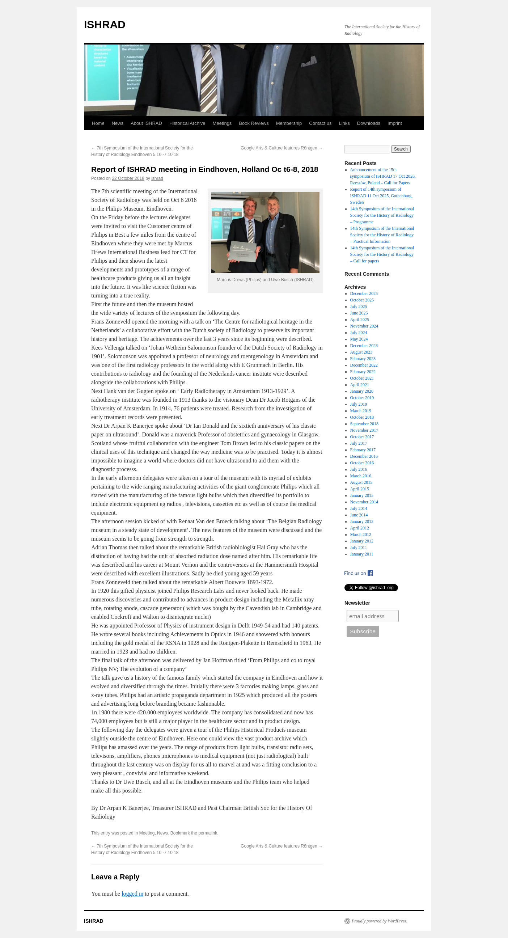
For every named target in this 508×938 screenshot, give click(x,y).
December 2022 (364, 365)
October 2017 (362, 436)
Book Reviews (253, 123)
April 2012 (359, 528)
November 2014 (364, 501)
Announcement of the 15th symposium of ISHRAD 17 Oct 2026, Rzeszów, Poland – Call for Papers (383, 176)
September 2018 (364, 423)
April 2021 (359, 384)
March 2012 (360, 534)
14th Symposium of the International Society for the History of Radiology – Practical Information (382, 235)
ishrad (157, 178)
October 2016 (362, 462)
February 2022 (363, 371)
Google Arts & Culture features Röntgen (282, 148)
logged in (132, 894)
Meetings (222, 123)
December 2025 (364, 293)
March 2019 (360, 410)
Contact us (320, 123)
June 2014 (359, 514)
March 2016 (360, 475)
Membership (289, 123)
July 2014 (358, 508)
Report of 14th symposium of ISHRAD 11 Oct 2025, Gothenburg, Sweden (381, 196)
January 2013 (361, 521)
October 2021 (362, 378)
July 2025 (358, 306)
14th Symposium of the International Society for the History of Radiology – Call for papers (382, 254)
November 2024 (364, 326)
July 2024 (358, 332)
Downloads (368, 123)
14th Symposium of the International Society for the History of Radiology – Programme (382, 215)
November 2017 (364, 430)
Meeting (147, 833)
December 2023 (364, 345)
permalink (207, 833)
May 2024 (359, 339)
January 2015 (361, 495)
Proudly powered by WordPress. (379, 921)
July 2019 (358, 404)
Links (344, 123)
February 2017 (363, 449)
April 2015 (359, 488)
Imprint (395, 123)
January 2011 (361, 554)
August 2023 (361, 352)
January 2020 (361, 391)
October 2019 (362, 397)
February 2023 (363, 358)
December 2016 (364, 456)
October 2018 (362, 417)
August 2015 (361, 482)
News (118, 123)
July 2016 (358, 469)
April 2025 (359, 319)
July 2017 (358, 443)
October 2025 (362, 300)
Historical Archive (187, 123)
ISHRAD (105, 24)
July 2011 (358, 547)
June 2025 (359, 313)
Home (98, 123)
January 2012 (361, 541)
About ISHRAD (146, 123)
